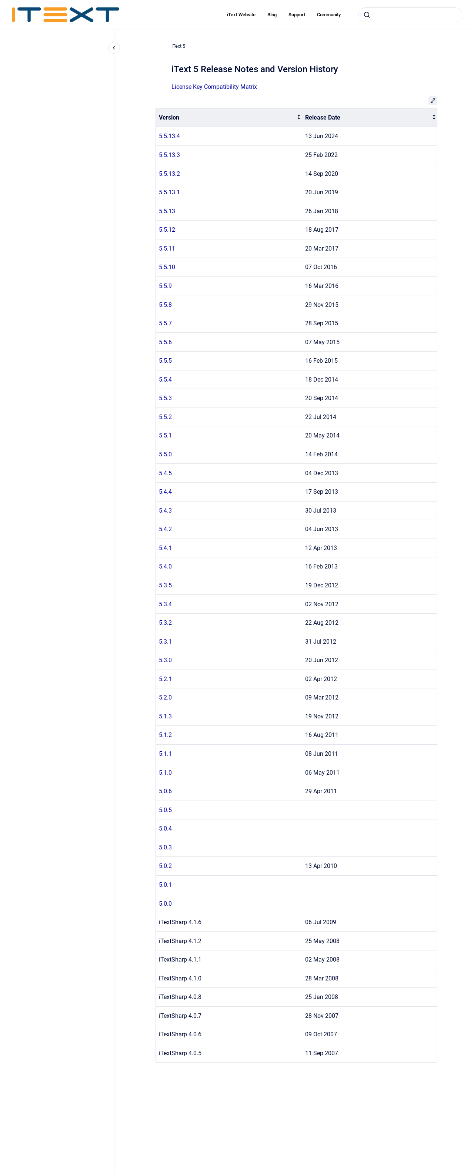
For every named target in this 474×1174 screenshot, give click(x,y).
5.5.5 (165, 360)
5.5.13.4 (169, 136)
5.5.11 (167, 248)
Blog (272, 14)
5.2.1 (165, 678)
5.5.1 (165, 435)
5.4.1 (165, 547)
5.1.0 (165, 772)
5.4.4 (165, 491)
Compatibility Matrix (230, 86)
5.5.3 (165, 398)
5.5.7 (165, 323)
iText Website (241, 14)
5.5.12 (167, 229)
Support (296, 14)
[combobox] (410, 15)
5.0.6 (165, 791)
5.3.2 (165, 622)
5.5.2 (165, 416)
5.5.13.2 (169, 173)
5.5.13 (167, 211)
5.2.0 (165, 697)
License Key (187, 86)
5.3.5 (165, 585)
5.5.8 (165, 304)
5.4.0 (165, 566)
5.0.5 (165, 810)
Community (329, 14)
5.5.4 (165, 379)
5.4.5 (165, 473)
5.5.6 (165, 342)
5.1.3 (165, 716)
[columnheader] (229, 117)
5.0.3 (165, 847)
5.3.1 (165, 641)
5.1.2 (165, 734)
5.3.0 (165, 660)
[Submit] (367, 15)
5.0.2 (165, 865)
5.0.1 (165, 884)
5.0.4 (165, 828)
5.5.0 (165, 454)
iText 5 (178, 46)
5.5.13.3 (169, 154)
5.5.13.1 (169, 192)
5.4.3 (165, 510)
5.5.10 (167, 267)
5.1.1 (165, 753)
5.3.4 (165, 604)
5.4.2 (165, 529)
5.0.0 (165, 903)
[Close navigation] (114, 48)
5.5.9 (165, 285)
